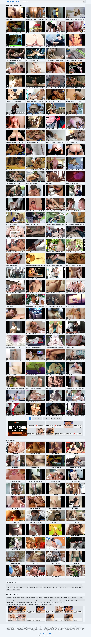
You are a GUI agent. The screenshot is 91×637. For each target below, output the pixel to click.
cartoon (32, 600)
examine (51, 604)
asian (17, 585)
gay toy (41, 597)
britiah (22, 597)
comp (14, 589)
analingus (9, 587)
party (32, 602)
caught (20, 600)
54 (51, 418)
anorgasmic (78, 585)
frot (37, 597)
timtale (33, 597)
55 (54, 418)
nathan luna (26, 600)
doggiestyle (58, 587)
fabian (81, 597)
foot (60, 585)
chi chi (16, 602)
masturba (44, 600)
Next (60, 418)
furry (48, 585)
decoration (55, 600)
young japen (71, 600)
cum (14, 587)
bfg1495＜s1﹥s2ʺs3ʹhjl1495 (41, 604)
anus (17, 587)
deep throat (65, 585)
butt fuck (65, 587)
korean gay (9, 597)
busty (76, 587)
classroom (43, 602)
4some (18, 589)
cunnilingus (32, 587)
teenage (49, 600)
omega (51, 597)
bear (73, 587)
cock (54, 587)
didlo (44, 587)
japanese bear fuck (80, 600)
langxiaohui (14, 600)
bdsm (21, 585)
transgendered (10, 602)
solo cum (37, 602)
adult (21, 587)
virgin (60, 600)
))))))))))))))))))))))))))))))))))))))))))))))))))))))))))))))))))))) (17, 604)
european (46, 597)
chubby (38, 585)
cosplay (65, 600)
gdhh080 (28, 597)
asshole (43, 585)
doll (69, 587)
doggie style (39, 587)
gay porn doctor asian (24, 602)
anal (29, 585)
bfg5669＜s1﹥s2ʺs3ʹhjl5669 (57, 602)
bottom (81, 587)
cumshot (26, 587)
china (13, 585)
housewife (31, 604)
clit (73, 585)
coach (51, 585)
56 (57, 418)
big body (49, 587)
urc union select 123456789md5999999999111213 (66, 597)
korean (56, 585)
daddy (25, 585)
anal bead (9, 589)
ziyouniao (38, 600)
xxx (70, 585)
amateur (33, 585)
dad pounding (16, 597)
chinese (8, 585)
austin (48, 602)
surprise (8, 600)
